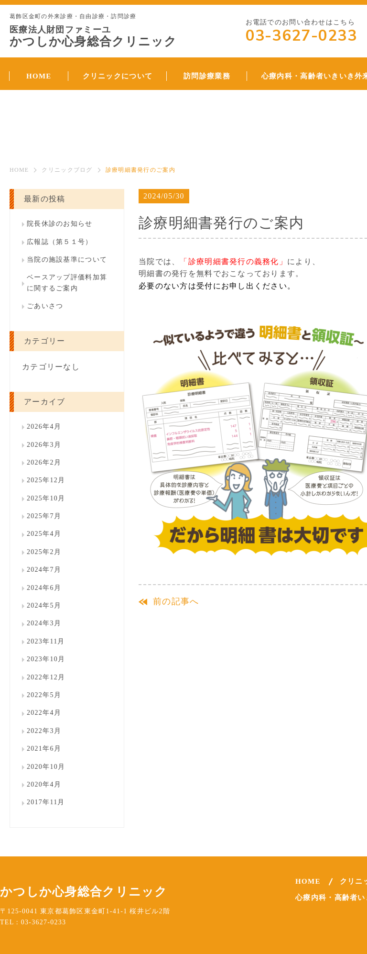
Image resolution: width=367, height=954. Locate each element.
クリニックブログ (67, 169)
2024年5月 (44, 605)
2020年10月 (46, 766)
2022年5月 (44, 695)
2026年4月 (44, 426)
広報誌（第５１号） (60, 241)
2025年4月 (44, 533)
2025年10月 (46, 498)
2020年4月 (44, 784)
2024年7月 (44, 569)
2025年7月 (44, 516)
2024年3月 (44, 623)
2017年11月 (46, 802)
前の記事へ (176, 601)
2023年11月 (46, 641)
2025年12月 (46, 480)
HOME (19, 169)
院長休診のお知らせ (60, 223)
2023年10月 (46, 659)
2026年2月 (44, 462)
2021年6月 (44, 748)
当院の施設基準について (67, 259)
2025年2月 (44, 551)
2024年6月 (44, 587)
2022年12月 (46, 677)
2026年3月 (44, 444)
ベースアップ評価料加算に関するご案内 (67, 282)
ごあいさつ (45, 306)
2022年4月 (44, 712)
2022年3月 (44, 730)
